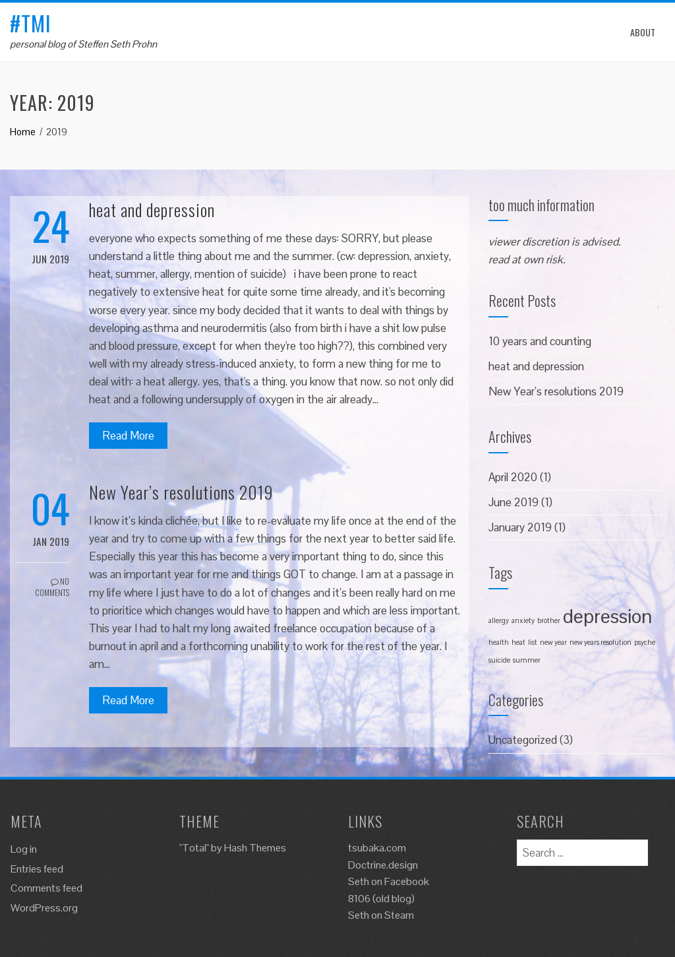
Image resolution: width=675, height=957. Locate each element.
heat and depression (152, 209)
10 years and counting (539, 341)
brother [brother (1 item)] (548, 620)
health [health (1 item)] (498, 642)
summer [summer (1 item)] (527, 660)
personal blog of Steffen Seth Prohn (83, 44)
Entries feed (37, 869)
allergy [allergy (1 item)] (498, 620)
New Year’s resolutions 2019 (181, 492)
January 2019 (520, 527)
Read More (128, 435)
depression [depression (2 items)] (607, 616)
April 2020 (512, 477)
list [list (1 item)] (532, 642)
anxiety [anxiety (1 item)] (523, 620)
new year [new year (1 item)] (553, 642)
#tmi (30, 22)
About (642, 32)
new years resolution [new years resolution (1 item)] (600, 642)
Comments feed (46, 888)
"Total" (194, 848)
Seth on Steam (381, 915)
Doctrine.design (383, 865)
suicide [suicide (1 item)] (499, 660)
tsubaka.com (377, 848)
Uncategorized (522, 740)
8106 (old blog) (381, 899)
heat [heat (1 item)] (518, 642)
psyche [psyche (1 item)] (644, 642)
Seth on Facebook (388, 881)
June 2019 (513, 502)
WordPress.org (44, 908)
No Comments (52, 587)
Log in (24, 849)
